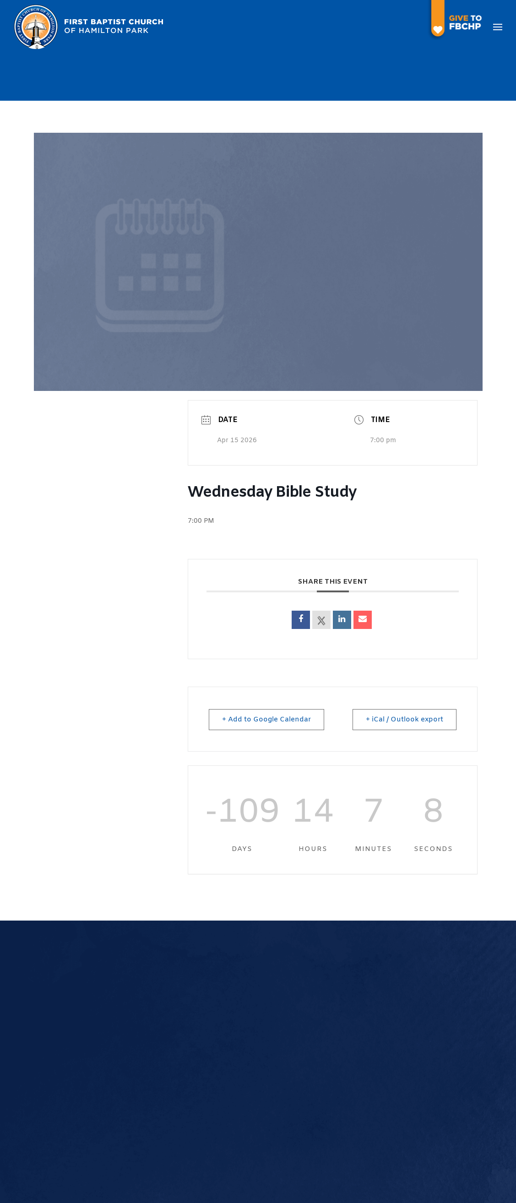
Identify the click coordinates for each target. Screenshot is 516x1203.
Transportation (227, 1140)
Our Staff (217, 1029)
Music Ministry (338, 989)
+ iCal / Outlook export (404, 719)
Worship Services (232, 1002)
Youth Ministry (338, 976)
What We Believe (232, 976)
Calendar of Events (235, 1076)
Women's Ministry (345, 1002)
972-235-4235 (92, 1025)
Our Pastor (220, 1016)
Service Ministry (341, 1029)
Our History (222, 989)
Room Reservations (236, 1127)
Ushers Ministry (340, 1016)
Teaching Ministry (344, 1042)
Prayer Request (228, 1089)
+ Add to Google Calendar (266, 719)
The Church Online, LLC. (354, 1180)
